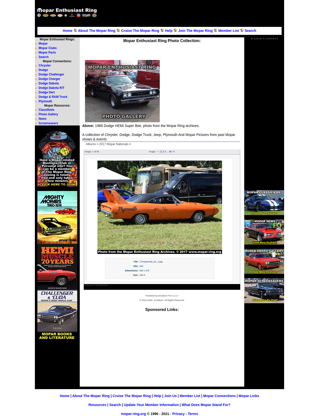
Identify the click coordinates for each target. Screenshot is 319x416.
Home (68, 31)
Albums (91, 144)
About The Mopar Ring (96, 31)
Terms (193, 414)
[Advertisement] (192, 12)
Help (168, 31)
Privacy (178, 414)
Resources (97, 405)
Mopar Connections (219, 396)
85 (170, 151)
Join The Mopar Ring (195, 31)
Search (250, 31)
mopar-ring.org (133, 414)
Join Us (170, 396)
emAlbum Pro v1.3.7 (168, 296)
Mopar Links (249, 396)
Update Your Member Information (151, 405)
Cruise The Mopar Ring (140, 31)
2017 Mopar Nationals (113, 144)
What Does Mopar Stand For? (206, 405)
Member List (228, 31)
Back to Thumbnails (97, 285)
